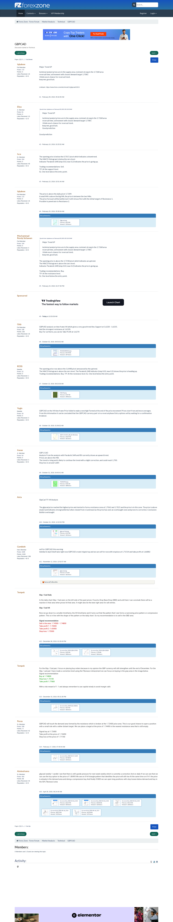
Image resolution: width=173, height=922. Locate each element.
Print (154, 60)
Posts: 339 (20, 726)
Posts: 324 (20, 159)
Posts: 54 (20, 455)
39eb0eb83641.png (65, 351)
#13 (40, 697)
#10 (40, 522)
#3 (40, 181)
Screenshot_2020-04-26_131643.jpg (61, 810)
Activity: (20, 861)
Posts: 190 (20, 329)
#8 (40, 425)
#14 (40, 747)
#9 (40, 473)
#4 (40, 211)
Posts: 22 (20, 371)
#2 (40, 144)
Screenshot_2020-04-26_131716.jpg (92, 810)
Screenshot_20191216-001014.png (70, 706)
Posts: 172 (20, 70)
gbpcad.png (63, 571)
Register (143, 13)
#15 (40, 792)
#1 (40, 97)
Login (153, 13)
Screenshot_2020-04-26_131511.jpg (132, 801)
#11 (40, 562)
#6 (40, 316)
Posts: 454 (20, 776)
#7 (40, 384)
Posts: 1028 (21, 552)
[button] (154, 60)
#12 (40, 641)
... (24, 59)
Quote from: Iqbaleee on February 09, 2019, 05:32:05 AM (56, 109)
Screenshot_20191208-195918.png (70, 650)
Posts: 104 (20, 243)
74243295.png (64, 482)
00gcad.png (63, 220)
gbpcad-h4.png (64, 531)
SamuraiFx (48, 582)
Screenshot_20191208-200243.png (101, 650)
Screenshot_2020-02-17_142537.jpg (70, 756)
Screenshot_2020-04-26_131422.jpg (101, 801)
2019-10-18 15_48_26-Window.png (70, 435)
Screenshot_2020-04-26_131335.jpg (70, 801)
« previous (21, 53)
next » (154, 53)
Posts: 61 (20, 112)
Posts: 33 (20, 413)
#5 (40, 286)
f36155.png (63, 393)
